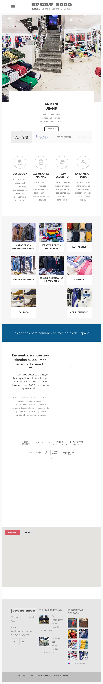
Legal (21, 676)
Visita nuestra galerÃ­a (78, 663)
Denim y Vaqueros (23, 279)
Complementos (79, 312)
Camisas (79, 279)
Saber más (52, 129)
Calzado (24, 312)
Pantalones (79, 247)
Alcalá (27, 532)
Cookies (60, 676)
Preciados (12, 532)
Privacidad (39, 676)
